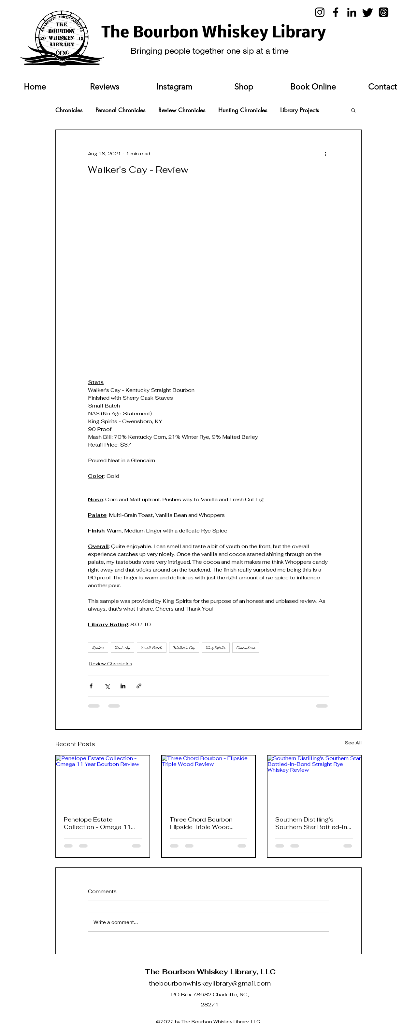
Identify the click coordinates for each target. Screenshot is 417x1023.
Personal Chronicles (120, 110)
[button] (353, 110)
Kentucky (122, 647)
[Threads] (383, 12)
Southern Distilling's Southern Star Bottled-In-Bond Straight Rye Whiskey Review (312, 823)
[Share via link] (139, 686)
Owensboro (246, 647)
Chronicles (68, 110)
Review (98, 647)
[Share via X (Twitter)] (107, 686)
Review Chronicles (181, 110)
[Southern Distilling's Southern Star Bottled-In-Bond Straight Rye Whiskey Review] (314, 781)
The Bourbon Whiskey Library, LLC (210, 971)
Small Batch (151, 647)
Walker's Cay (184, 647)
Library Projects (299, 110)
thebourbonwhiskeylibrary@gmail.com (210, 983)
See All (353, 743)
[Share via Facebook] (91, 686)
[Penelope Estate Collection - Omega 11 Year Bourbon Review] (103, 781)
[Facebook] (335, 12)
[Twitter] (367, 12)
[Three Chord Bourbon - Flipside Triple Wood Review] (208, 781)
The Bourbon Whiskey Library (214, 33)
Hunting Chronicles (242, 110)
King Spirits (215, 647)
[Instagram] (319, 12)
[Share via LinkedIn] (123, 686)
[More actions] (325, 154)
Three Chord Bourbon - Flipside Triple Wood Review (203, 823)
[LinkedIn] (351, 12)
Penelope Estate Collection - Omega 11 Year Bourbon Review (97, 823)
